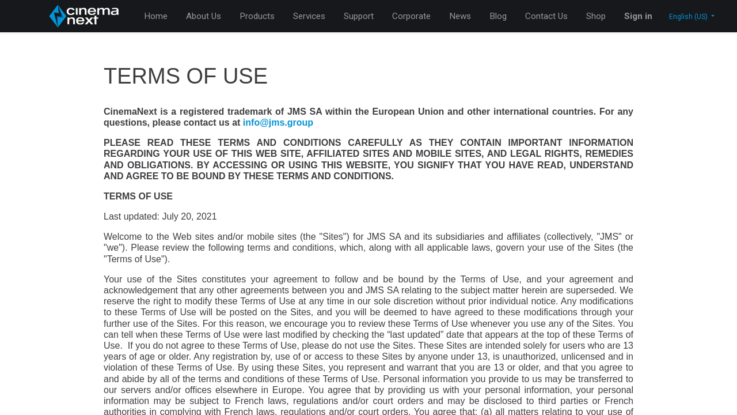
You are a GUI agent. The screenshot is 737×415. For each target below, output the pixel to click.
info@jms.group (278, 122)
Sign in (638, 16)
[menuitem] (156, 16)
